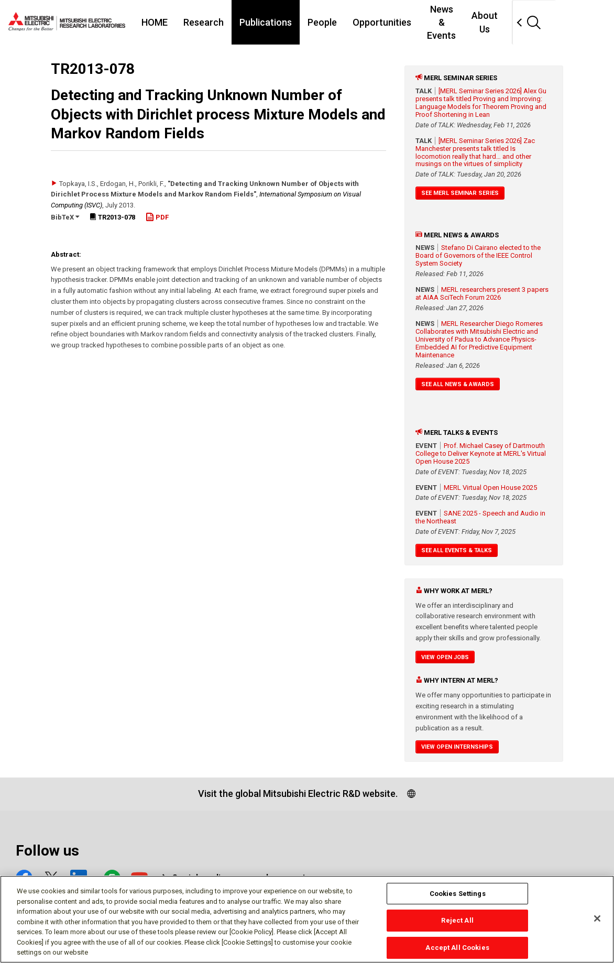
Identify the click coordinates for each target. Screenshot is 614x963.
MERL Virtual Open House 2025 (490, 487)
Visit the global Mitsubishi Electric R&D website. (298, 793)
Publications (275, 22)
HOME (164, 22)
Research (213, 22)
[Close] (597, 919)
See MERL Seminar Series (460, 193)
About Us (533, 22)
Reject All (457, 921)
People (331, 22)
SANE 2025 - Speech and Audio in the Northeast (480, 517)
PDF (157, 217)
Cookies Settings (458, 894)
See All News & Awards (457, 384)
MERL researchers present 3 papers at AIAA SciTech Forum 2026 (482, 293)
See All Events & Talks (456, 550)
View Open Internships (457, 746)
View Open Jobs (445, 657)
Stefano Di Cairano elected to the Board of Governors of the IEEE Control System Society (478, 255)
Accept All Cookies (457, 948)
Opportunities (391, 22)
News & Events (467, 22)
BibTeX (65, 217)
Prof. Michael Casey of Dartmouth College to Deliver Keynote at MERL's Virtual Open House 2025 (480, 453)
